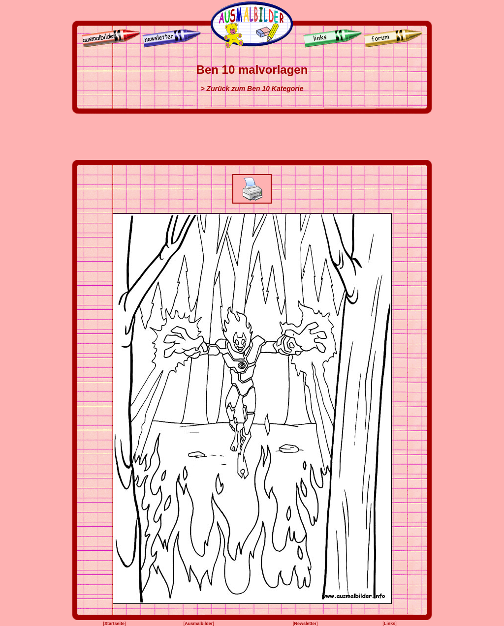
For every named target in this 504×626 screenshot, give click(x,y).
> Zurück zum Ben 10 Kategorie (252, 88)
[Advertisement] (252, 137)
